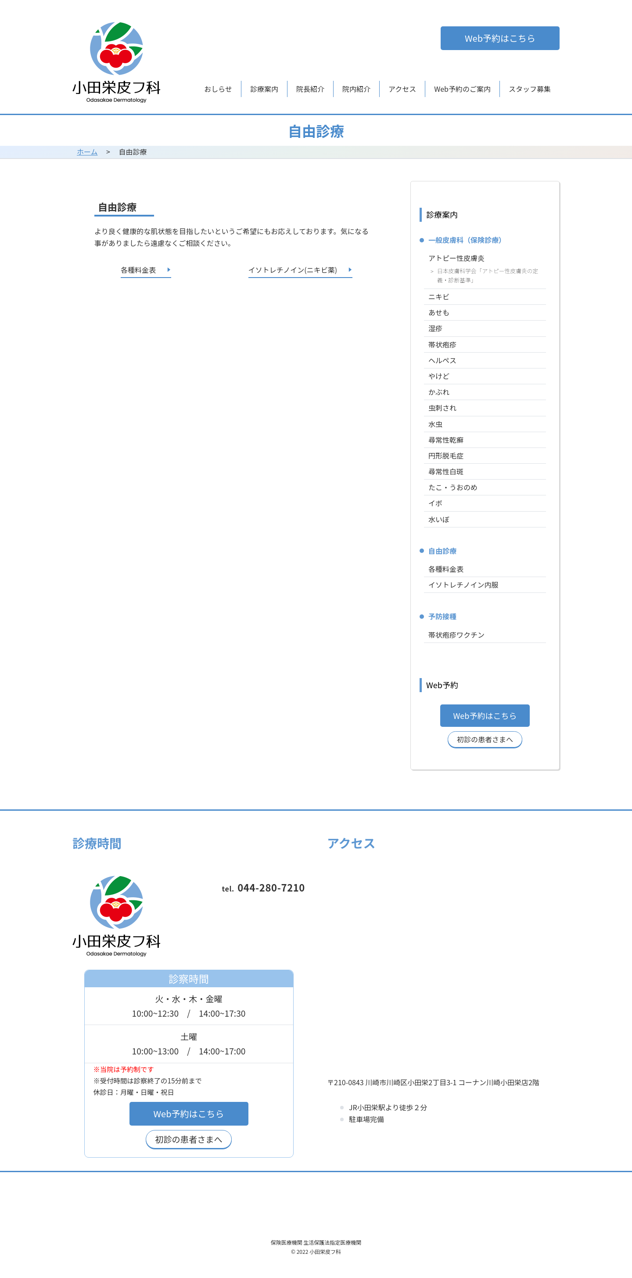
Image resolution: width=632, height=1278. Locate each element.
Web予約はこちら (500, 38)
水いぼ (438, 519)
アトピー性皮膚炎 (456, 258)
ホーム (87, 151)
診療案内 (264, 88)
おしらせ (218, 88)
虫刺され (442, 407)
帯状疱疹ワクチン (456, 634)
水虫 (435, 424)
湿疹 (435, 328)
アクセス (402, 88)
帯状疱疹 (442, 344)
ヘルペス (442, 360)
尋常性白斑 (445, 471)
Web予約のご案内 (462, 88)
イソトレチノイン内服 (463, 584)
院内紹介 (356, 88)
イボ (435, 503)
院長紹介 (310, 88)
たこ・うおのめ (453, 487)
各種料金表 (445, 568)
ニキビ (438, 296)
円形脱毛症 (445, 455)
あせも (438, 312)
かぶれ (438, 391)
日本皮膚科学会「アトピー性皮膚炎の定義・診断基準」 (487, 276)
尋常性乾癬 (445, 439)
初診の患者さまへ (485, 739)
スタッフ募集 (530, 88)
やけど (438, 376)
